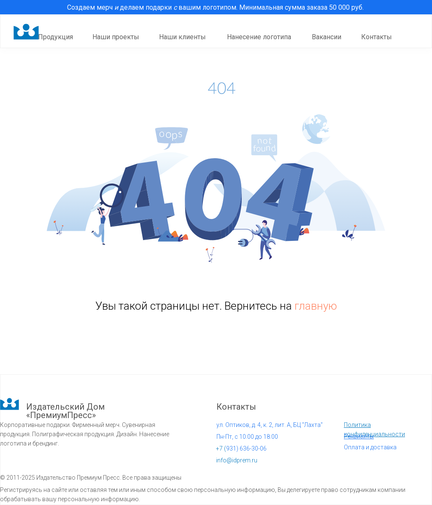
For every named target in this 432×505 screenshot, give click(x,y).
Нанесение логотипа (259, 37)
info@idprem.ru (236, 460)
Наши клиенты (182, 37)
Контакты (376, 37)
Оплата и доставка (370, 447)
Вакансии (326, 37)
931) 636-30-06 (241, 448)
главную (315, 306)
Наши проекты (115, 37)
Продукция (55, 37)
